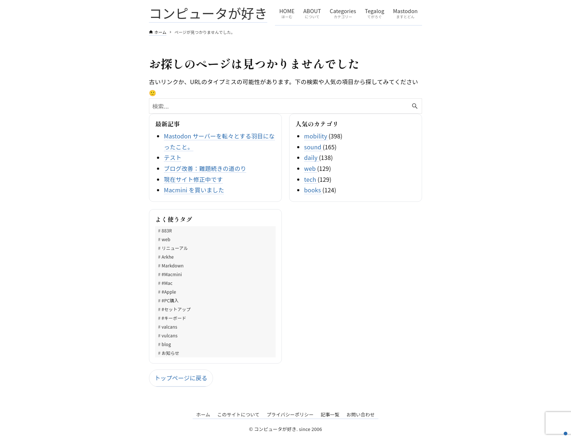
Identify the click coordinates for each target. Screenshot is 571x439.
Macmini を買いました (194, 189)
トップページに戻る (180, 377)
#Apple (169, 292)
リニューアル (175, 248)
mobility (316, 136)
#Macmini (172, 274)
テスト (172, 157)
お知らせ (170, 353)
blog (166, 344)
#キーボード (174, 318)
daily (311, 157)
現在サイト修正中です (193, 179)
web (310, 168)
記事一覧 (329, 414)
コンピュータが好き (208, 12)
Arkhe (168, 257)
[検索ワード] (285, 106)
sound (313, 146)
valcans (169, 327)
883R (167, 230)
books (313, 189)
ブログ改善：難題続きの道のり (205, 168)
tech (311, 179)
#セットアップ (176, 309)
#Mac (167, 283)
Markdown (173, 265)
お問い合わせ (360, 414)
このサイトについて (238, 414)
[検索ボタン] (414, 106)
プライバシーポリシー (290, 414)
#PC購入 (170, 300)
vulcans (170, 335)
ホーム (203, 414)
